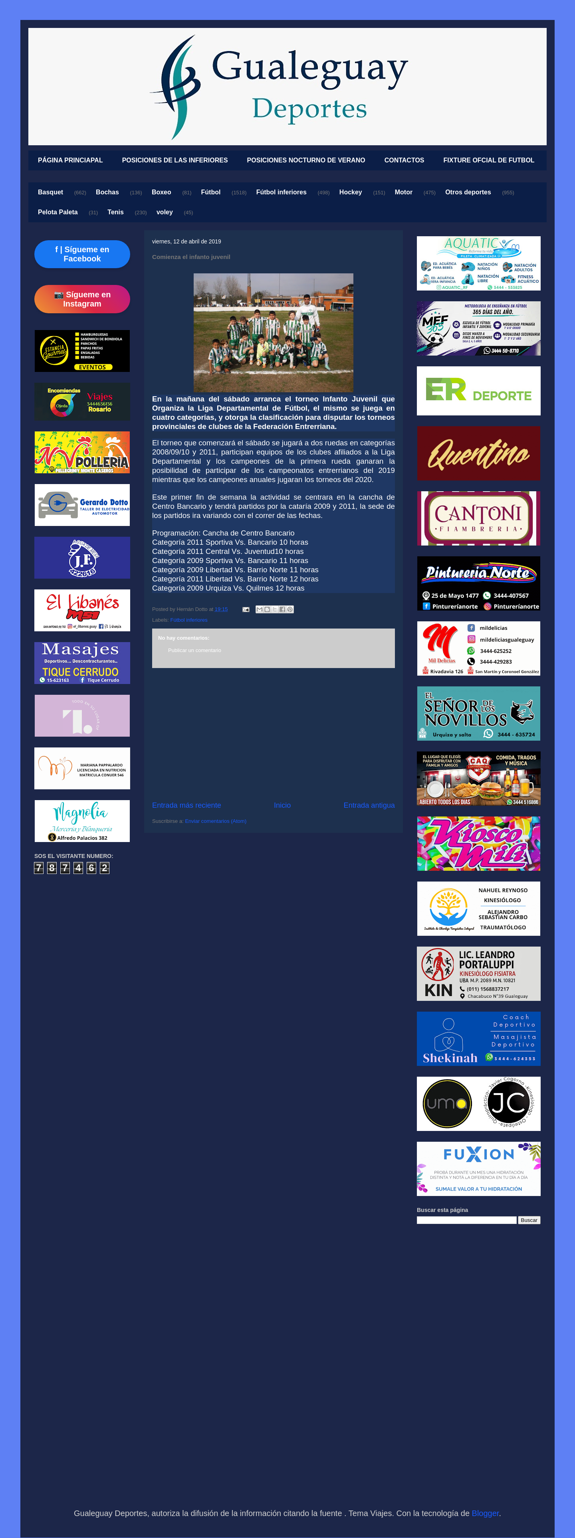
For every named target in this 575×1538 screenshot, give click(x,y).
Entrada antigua (369, 805)
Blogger (485, 1513)
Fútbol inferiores (281, 192)
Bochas (107, 192)
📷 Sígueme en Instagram (82, 299)
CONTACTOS (404, 160)
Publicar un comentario (194, 650)
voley (165, 212)
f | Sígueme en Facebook (82, 254)
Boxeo (161, 192)
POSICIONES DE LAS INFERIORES (175, 160)
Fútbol (211, 192)
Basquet (50, 192)
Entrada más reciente (186, 805)
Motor (403, 192)
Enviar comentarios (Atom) (215, 821)
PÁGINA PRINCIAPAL (70, 160)
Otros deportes (468, 192)
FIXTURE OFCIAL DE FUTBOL (489, 160)
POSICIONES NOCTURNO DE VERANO (306, 160)
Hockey (350, 192)
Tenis (115, 212)
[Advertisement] (273, 734)
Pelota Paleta (58, 212)
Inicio (282, 805)
